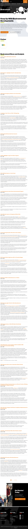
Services (2, 3)
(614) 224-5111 (3, 517)
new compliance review (21, 176)
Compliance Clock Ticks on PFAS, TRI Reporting (10, 113)
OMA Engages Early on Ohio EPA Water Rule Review (11, 324)
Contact (2, 5)
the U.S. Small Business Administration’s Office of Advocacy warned (11, 139)
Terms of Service (25, 526)
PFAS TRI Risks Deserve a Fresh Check (8, 173)
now (3, 360)
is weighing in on (15, 387)
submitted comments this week (17, 96)
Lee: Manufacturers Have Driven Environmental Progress (12, 191)
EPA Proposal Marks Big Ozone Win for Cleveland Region (12, 257)
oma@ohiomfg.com (3, 520)
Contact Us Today (4, 32)
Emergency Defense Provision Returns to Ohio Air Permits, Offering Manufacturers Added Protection (14, 385)
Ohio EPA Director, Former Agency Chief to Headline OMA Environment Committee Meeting (12, 345)
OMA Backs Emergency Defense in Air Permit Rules (11, 93)
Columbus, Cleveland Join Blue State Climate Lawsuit (11, 430)
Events (22, 3)
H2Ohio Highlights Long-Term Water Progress (10, 155)
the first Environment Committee (15, 449)
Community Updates (7, 3)
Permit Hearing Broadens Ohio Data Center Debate (11, 232)
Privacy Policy (20, 526)
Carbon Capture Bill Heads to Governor (8, 56)
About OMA (18, 3)
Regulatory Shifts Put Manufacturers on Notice (10, 277)
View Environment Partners (15, 32)
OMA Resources (14, 3)
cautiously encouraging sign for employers (12, 77)
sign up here (20, 470)
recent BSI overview (12, 117)
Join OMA (11, 517)
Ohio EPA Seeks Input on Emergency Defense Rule (10, 214)
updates (19, 216)
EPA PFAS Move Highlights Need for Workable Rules (11, 72)
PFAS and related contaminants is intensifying (12, 305)
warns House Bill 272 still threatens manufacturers (17, 312)
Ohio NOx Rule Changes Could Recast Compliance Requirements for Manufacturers (14, 408)
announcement (7, 263)
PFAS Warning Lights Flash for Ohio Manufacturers (11, 303)
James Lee (24, 227)
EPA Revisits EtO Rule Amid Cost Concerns (9, 133)
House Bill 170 (3, 59)
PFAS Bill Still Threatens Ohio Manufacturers (9, 457)
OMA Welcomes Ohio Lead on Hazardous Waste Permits (12, 364)
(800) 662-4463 (3, 518)
